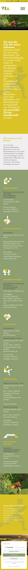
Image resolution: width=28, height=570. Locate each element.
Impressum (10, 566)
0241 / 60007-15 (12, 209)
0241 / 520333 (11, 254)
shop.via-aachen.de (10, 258)
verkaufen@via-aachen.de (12, 256)
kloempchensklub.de (10, 351)
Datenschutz (17, 566)
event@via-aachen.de (10, 359)
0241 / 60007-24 (12, 296)
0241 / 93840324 (12, 422)
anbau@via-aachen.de (11, 211)
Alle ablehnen (14, 558)
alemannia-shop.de (9, 404)
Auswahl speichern (14, 551)
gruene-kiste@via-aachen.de (13, 305)
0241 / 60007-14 (12, 357)
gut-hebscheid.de (9, 335)
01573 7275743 (11, 463)
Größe (16, 1)
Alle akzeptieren (14, 555)
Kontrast (9, 1)
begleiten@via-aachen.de (11, 466)
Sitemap (23, 1)
